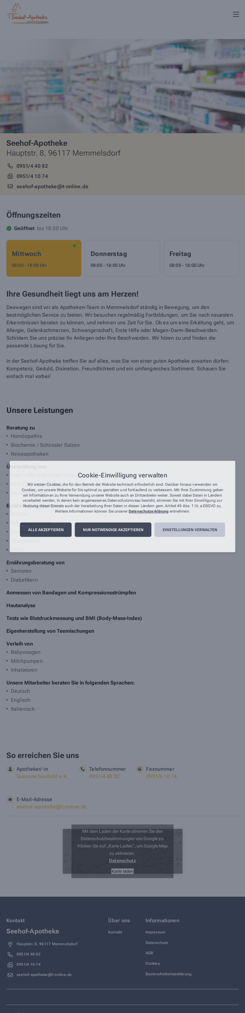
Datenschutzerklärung (148, 511)
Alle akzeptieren (46, 530)
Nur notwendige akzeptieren (113, 530)
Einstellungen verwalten (190, 530)
